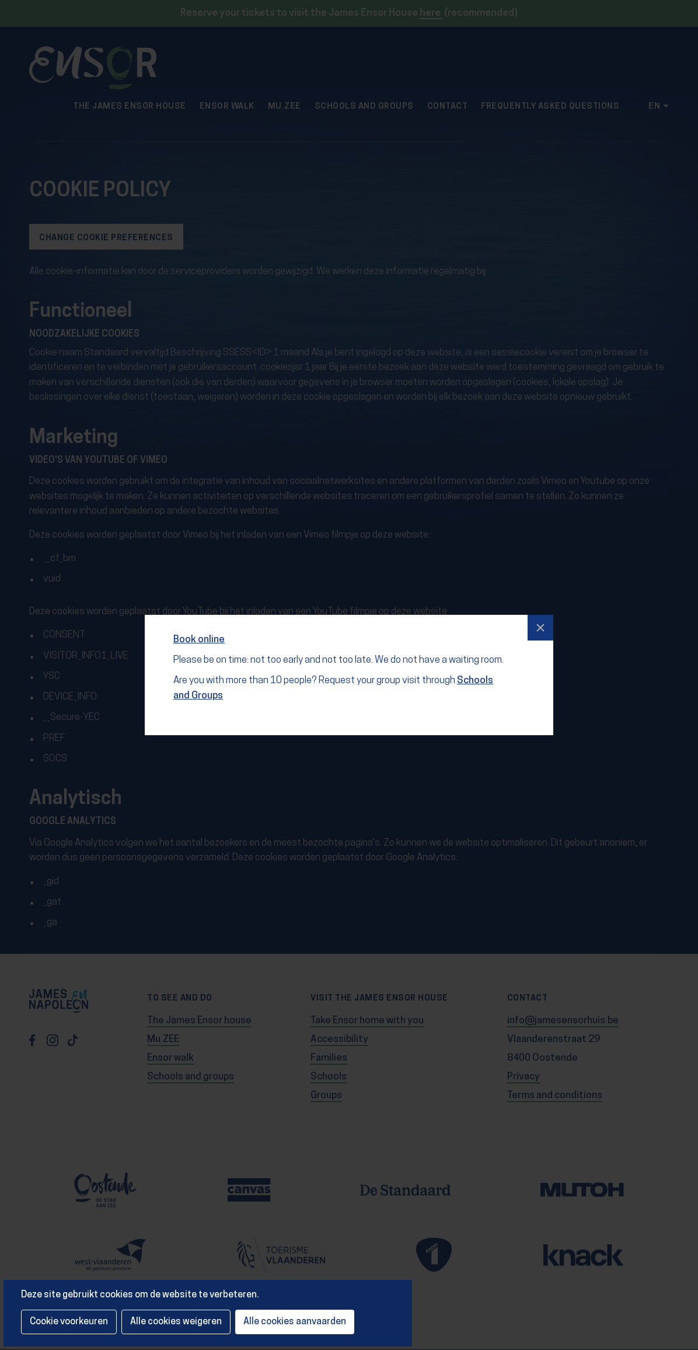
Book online (200, 633)
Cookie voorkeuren (69, 1322)
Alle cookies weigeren (176, 1322)
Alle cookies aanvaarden (294, 1322)
